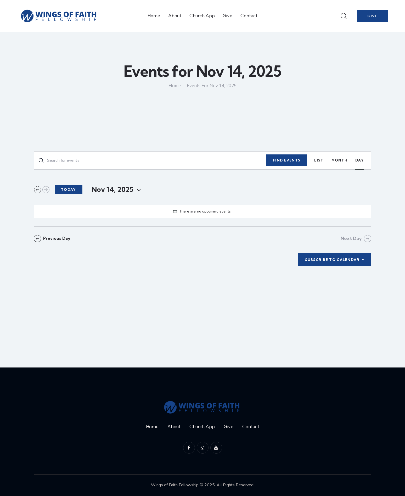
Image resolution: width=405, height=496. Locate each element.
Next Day (351, 238)
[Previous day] (37, 189)
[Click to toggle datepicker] (112, 189)
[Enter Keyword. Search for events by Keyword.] (150, 160)
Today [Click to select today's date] (68, 189)
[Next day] (45, 189)
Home (174, 86)
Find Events (286, 160)
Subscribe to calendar (332, 260)
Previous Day (57, 238)
